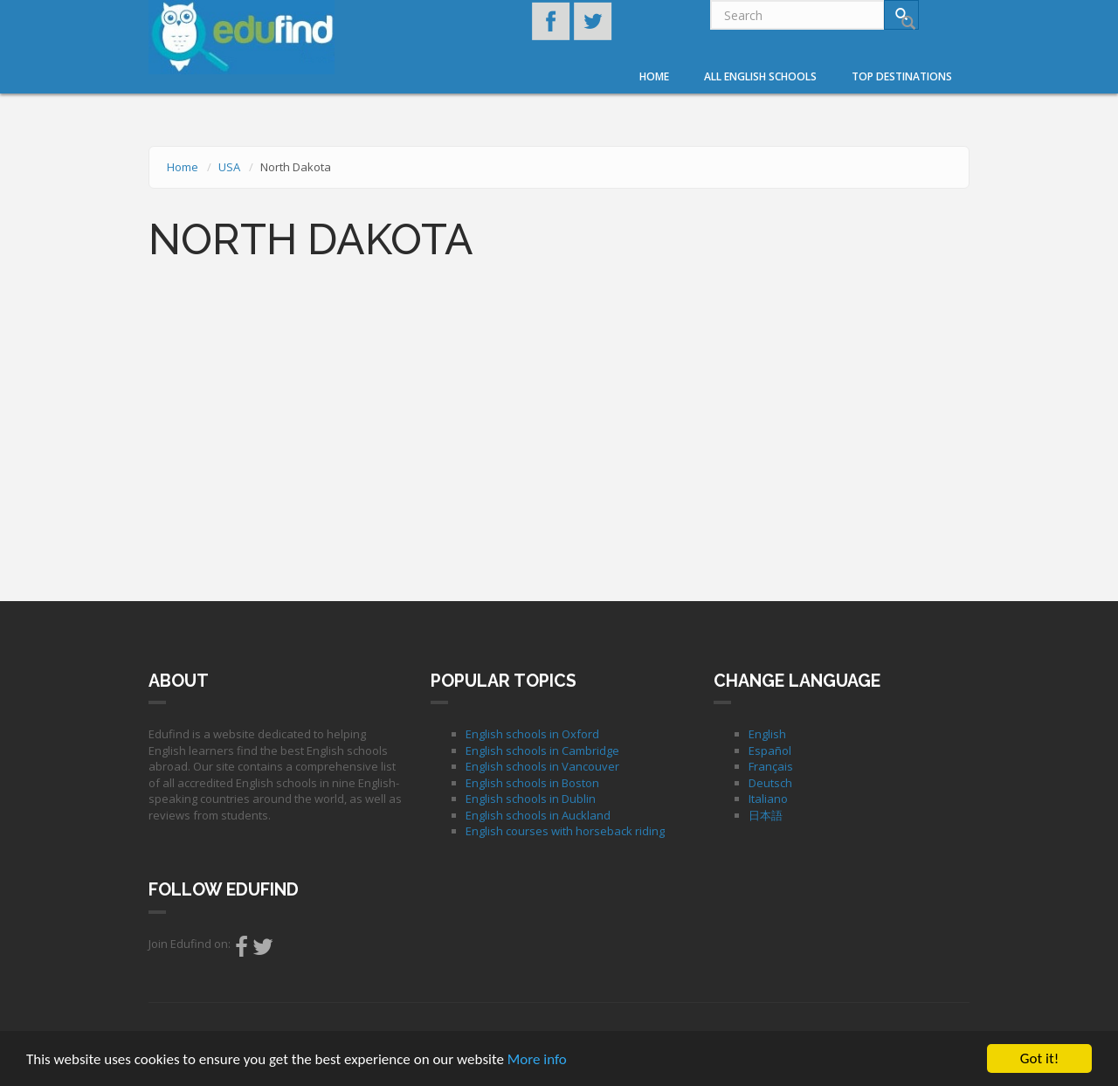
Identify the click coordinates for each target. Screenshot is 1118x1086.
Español (770, 750)
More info (537, 1060)
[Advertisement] (559, 430)
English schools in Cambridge (542, 750)
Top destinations (902, 76)
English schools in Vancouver (542, 766)
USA (229, 167)
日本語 (766, 815)
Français (771, 766)
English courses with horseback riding (565, 831)
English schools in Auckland (538, 815)
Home (654, 76)
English (767, 734)
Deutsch (770, 783)
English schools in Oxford (532, 734)
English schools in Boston (532, 783)
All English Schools (760, 76)
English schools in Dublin (531, 798)
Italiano (768, 798)
